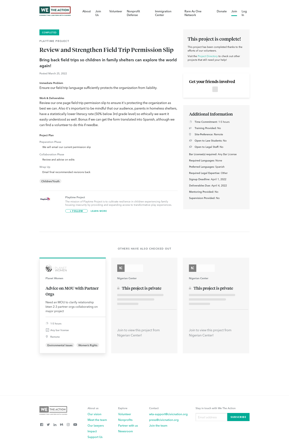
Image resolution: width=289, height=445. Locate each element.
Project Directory (208, 56)
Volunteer (115, 11)
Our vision (94, 414)
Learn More (99, 210)
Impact (92, 431)
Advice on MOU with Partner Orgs (72, 290)
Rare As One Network (192, 13)
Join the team (158, 425)
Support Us (95, 437)
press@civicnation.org (164, 419)
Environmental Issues (59, 345)
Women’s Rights (87, 345)
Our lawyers (96, 425)
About (86, 11)
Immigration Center (163, 13)
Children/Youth (50, 181)
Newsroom (125, 431)
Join (234, 11)
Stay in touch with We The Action (216, 408)
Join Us (98, 13)
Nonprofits (125, 419)
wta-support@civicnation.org (168, 414)
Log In (244, 13)
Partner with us (128, 425)
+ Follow (76, 210)
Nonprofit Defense (133, 13)
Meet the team (97, 419)
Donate (222, 11)
